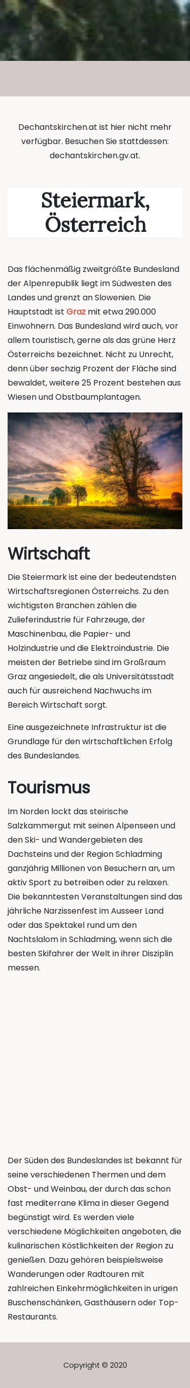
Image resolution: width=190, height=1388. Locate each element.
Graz (76, 312)
